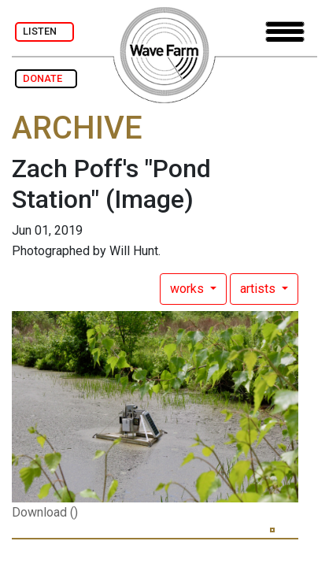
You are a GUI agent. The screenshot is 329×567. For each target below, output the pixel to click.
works (188, 288)
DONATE (46, 78)
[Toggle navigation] (285, 32)
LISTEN (44, 31)
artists (259, 288)
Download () (45, 512)
